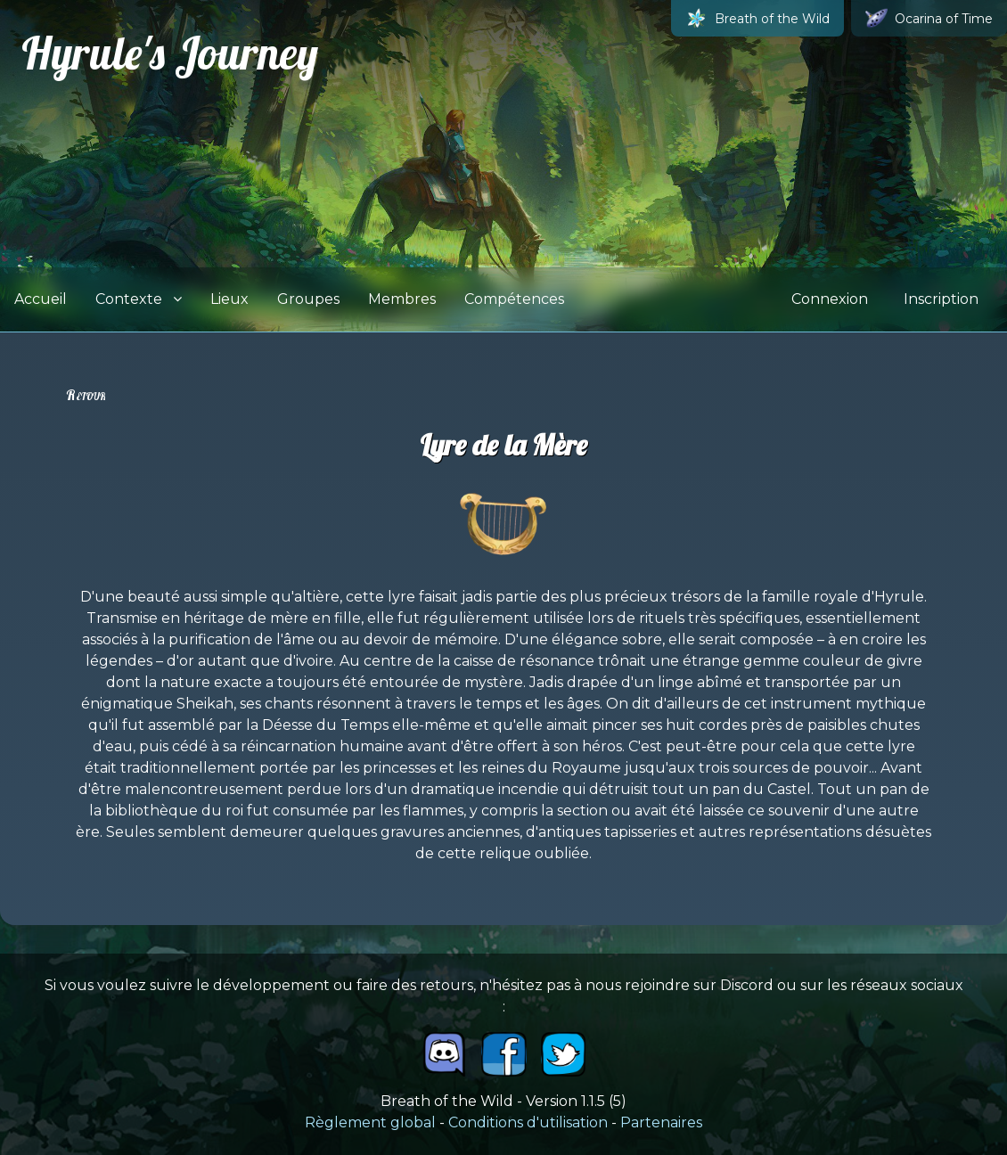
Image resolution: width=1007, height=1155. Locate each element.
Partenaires (661, 1122)
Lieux (229, 299)
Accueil (40, 299)
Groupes (308, 299)
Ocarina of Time (929, 18)
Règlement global (370, 1122)
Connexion (829, 299)
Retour (85, 395)
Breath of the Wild (757, 18)
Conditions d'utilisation (528, 1122)
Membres (402, 299)
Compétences (514, 299)
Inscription (941, 299)
